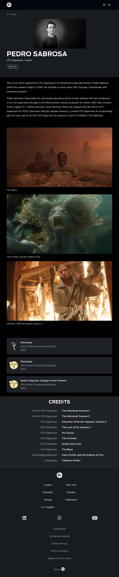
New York (71, 485)
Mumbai (71, 492)
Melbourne (71, 499)
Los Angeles (48, 507)
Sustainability (60, 529)
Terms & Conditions (59, 551)
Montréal (48, 492)
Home (11, 14)
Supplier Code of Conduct (59, 558)
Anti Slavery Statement (59, 536)
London (48, 485)
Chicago (48, 499)
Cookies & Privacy (59, 543)
